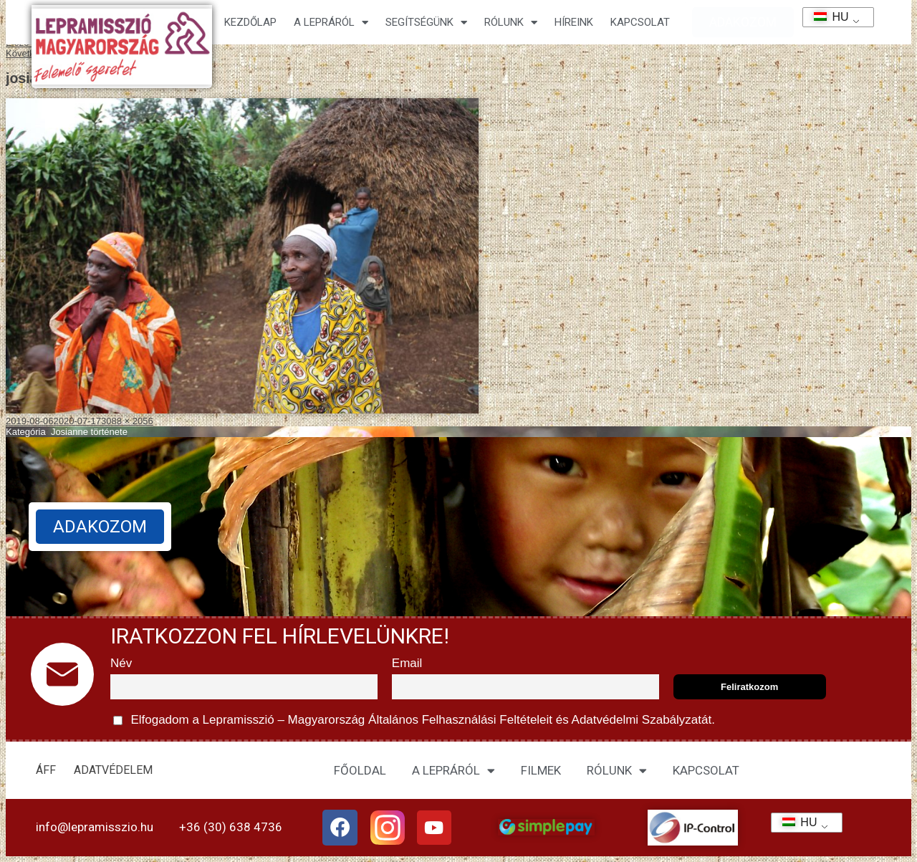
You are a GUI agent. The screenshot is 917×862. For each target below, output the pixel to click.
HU (826, 17)
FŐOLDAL (360, 770)
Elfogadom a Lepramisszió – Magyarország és (414, 720)
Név (121, 663)
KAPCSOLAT (640, 22)
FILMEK (541, 770)
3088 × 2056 (127, 421)
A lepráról (331, 22)
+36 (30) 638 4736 (230, 827)
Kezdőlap (250, 22)
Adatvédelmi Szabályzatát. (642, 720)
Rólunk (510, 22)
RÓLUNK (617, 770)
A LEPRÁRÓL (453, 770)
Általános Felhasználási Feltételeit (460, 720)
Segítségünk (426, 22)
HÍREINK (573, 22)
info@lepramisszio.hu (94, 827)
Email (407, 663)
